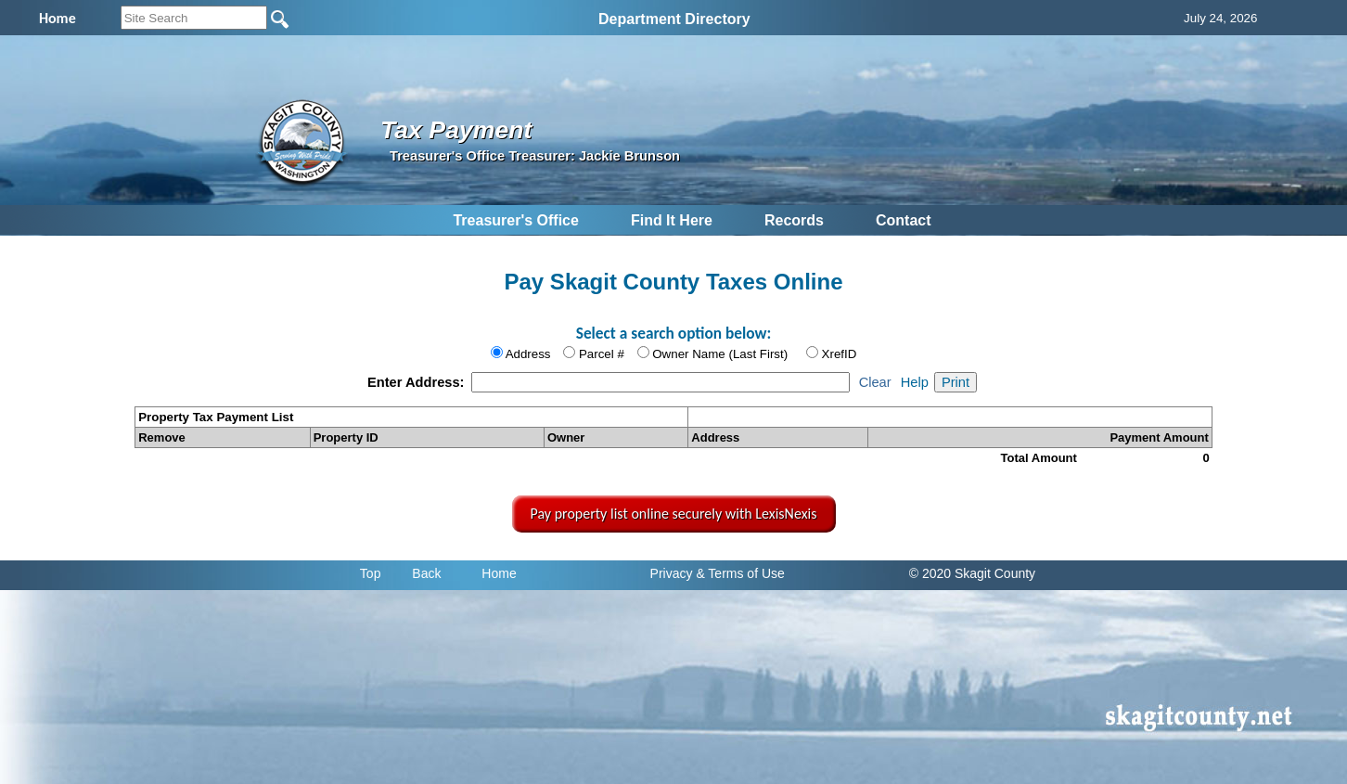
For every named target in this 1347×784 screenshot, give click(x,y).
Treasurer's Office (515, 220)
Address (528, 354)
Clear (875, 382)
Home (498, 573)
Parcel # (601, 354)
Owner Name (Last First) (720, 354)
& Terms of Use (740, 573)
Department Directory (674, 19)
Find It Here (671, 220)
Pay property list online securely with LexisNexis (674, 513)
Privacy (671, 573)
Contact (903, 220)
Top (370, 573)
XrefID (839, 354)
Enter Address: (417, 382)
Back (426, 573)
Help (915, 382)
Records (794, 220)
